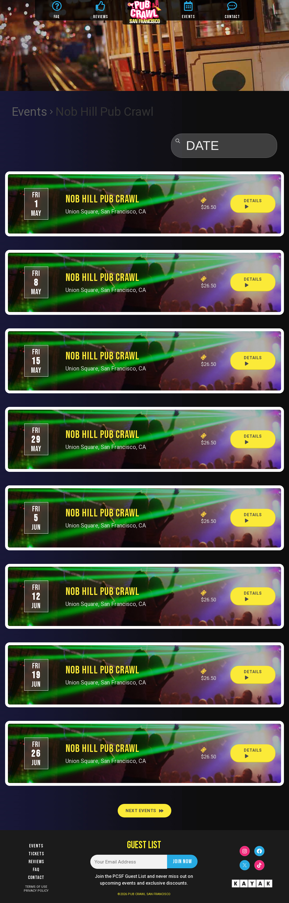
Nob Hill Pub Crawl (102, 199)
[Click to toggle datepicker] (224, 146)
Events (29, 112)
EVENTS (188, 16)
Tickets (36, 854)
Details (253, 204)
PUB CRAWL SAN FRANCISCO (149, 894)
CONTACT (232, 16)
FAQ (57, 16)
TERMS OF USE (36, 887)
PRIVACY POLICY (36, 891)
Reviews (36, 862)
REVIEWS (100, 16)
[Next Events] (144, 810)
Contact (36, 877)
